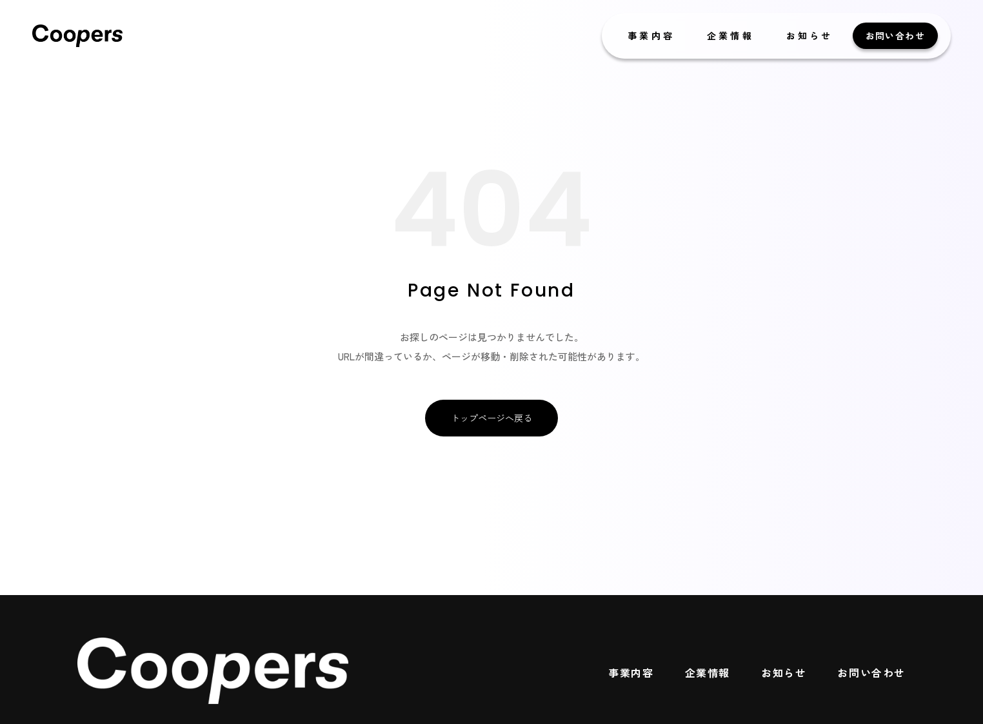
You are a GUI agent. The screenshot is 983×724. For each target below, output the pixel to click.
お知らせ (809, 35)
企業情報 (730, 35)
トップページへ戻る (491, 417)
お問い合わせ (895, 35)
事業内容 (651, 35)
